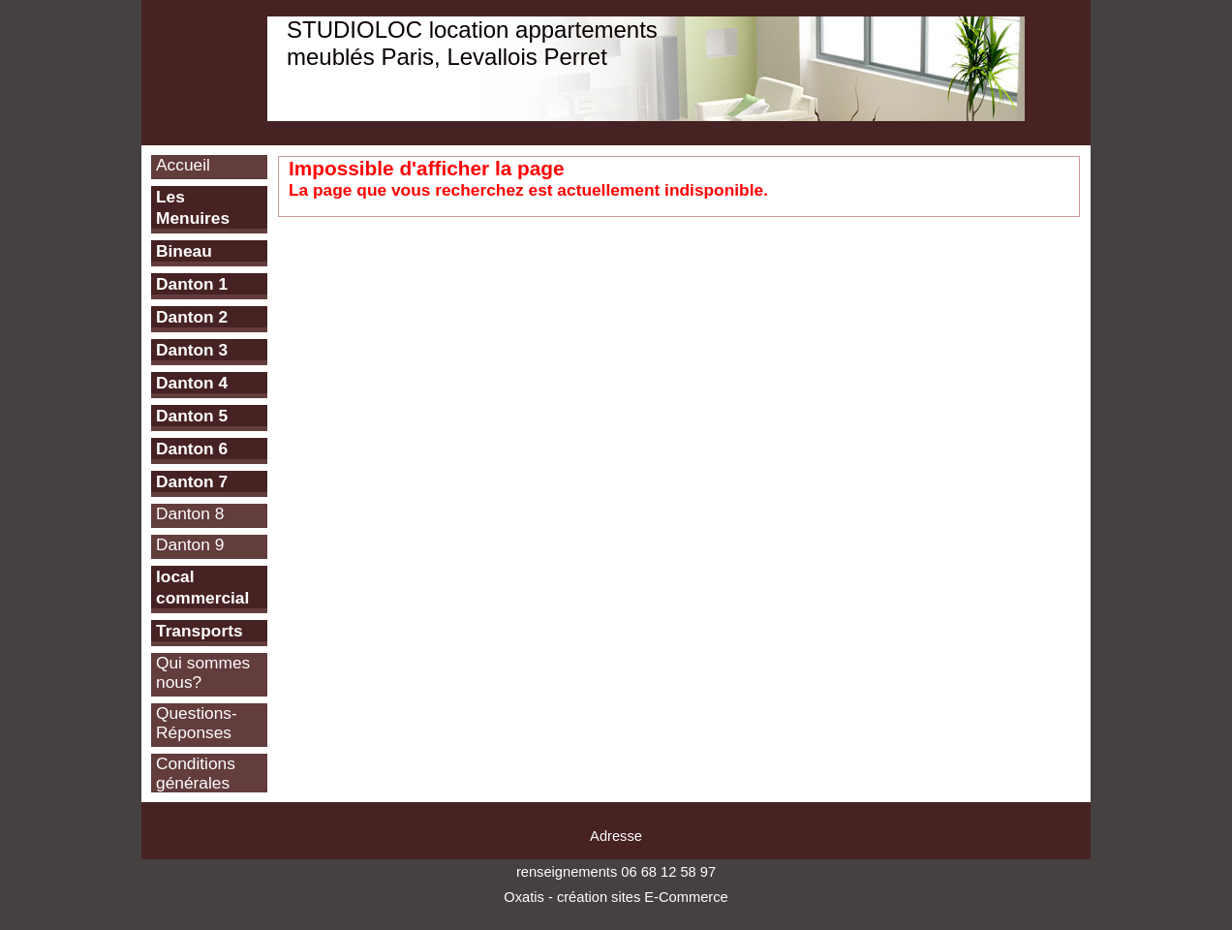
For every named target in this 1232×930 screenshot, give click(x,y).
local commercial (202, 587)
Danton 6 (192, 448)
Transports (199, 630)
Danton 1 (192, 284)
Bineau (184, 251)
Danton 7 (192, 481)
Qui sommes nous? (203, 672)
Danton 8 (190, 513)
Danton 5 (192, 415)
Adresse (616, 836)
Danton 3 (192, 349)
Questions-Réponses (196, 722)
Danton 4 (192, 382)
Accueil (183, 164)
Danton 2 (192, 316)
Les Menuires (193, 207)
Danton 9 (190, 544)
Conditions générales (195, 773)
